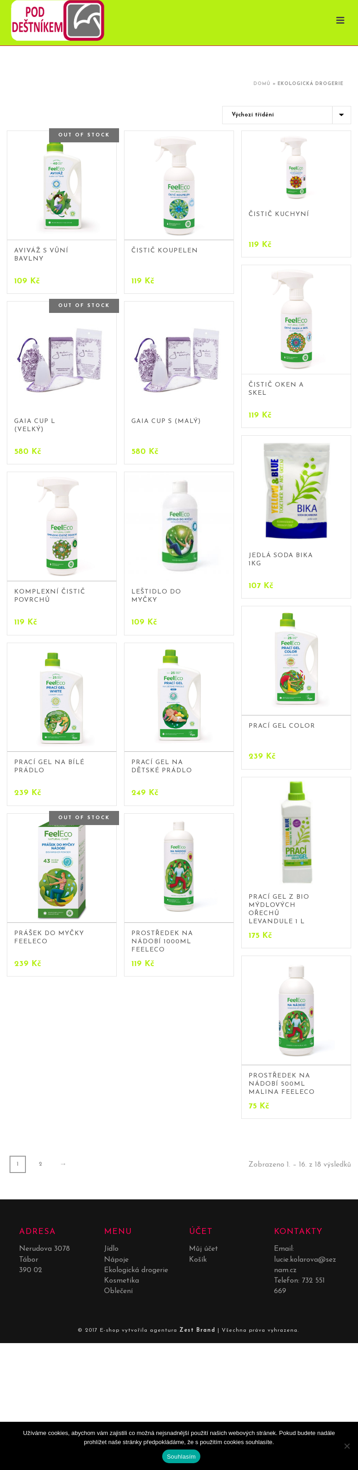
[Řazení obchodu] (286, 115)
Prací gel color (282, 726)
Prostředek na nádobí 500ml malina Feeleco (282, 1084)
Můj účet (203, 1249)
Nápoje (116, 1260)
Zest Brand (197, 1330)
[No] (346, 1445)
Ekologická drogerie (136, 1270)
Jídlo (111, 1249)
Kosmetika (121, 1280)
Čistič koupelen (164, 250)
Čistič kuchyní (279, 214)
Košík (198, 1260)
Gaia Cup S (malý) (166, 421)
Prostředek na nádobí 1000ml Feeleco (162, 941)
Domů (262, 83)
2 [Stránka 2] (40, 1164)
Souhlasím (181, 1456)
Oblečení (118, 1291)
